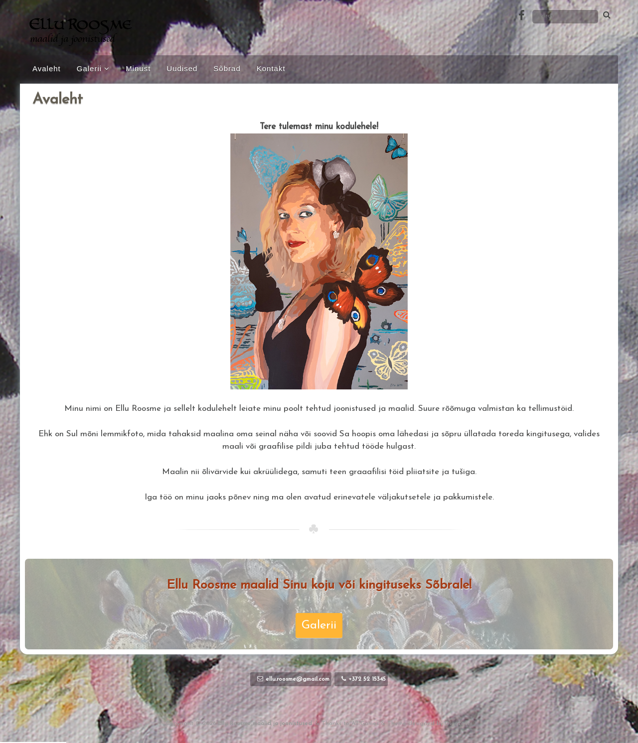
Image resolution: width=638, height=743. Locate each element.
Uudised (181, 68)
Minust (138, 68)
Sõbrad (226, 68)
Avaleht (46, 68)
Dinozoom (459, 724)
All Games (365, 724)
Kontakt (271, 68)
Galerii (89, 68)
